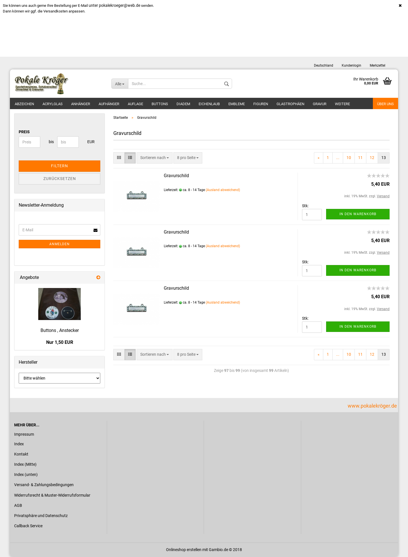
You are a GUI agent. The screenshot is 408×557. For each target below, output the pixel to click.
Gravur (319, 104)
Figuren (260, 104)
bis (51, 141)
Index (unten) (26, 474)
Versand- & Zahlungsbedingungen (44, 484)
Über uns (385, 104)
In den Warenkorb (357, 214)
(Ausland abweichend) (223, 190)
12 (372, 157)
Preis (24, 132)
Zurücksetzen (59, 178)
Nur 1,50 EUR (59, 342)
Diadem (183, 104)
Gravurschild (176, 175)
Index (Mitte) (25, 464)
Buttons (160, 104)
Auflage (135, 104)
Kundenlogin (351, 65)
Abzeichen (24, 104)
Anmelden (59, 244)
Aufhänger (109, 104)
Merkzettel (377, 65)
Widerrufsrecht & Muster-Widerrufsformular (52, 495)
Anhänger (80, 104)
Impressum (24, 434)
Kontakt (21, 454)
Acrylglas (52, 104)
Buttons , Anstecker (60, 330)
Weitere (342, 104)
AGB (18, 505)
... (337, 157)
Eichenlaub (209, 104)
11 (360, 157)
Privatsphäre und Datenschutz (41, 515)
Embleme (236, 104)
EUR (89, 141)
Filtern (59, 166)
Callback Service (28, 526)
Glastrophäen (290, 104)
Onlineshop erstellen (183, 549)
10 (349, 157)
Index (19, 444)
